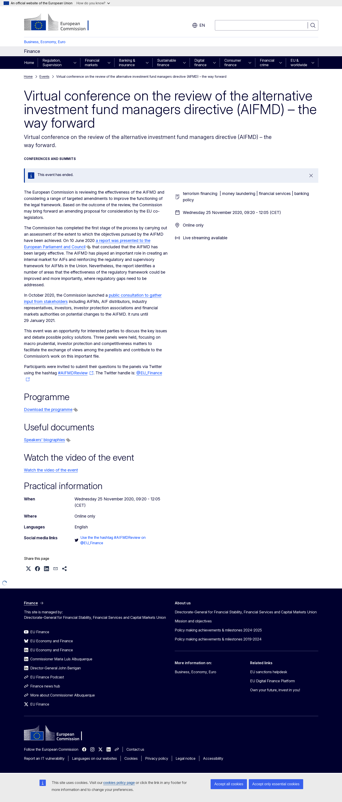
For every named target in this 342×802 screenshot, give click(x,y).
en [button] (198, 25)
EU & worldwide (299, 62)
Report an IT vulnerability (44, 758)
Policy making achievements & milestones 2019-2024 (218, 639)
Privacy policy (156, 758)
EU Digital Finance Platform (272, 681)
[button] (28, 568)
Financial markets (92, 62)
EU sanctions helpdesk (268, 672)
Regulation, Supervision (52, 62)
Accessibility (213, 758)
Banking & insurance (127, 62)
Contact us (135, 749)
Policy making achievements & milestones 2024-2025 (218, 630)
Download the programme (48, 409)
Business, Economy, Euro (44, 42)
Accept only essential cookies (276, 784)
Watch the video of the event (51, 470)
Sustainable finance (166, 62)
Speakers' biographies (44, 439)
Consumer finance (232, 62)
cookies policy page (119, 783)
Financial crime (267, 62)
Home (29, 62)
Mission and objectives (193, 621)
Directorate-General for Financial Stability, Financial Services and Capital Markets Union (246, 612)
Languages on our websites (94, 758)
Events (44, 76)
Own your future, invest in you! (275, 690)
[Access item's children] (76, 62)
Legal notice (185, 758)
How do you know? (93, 3)
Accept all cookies (228, 784)
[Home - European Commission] (60, 23)
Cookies (131, 758)
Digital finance (200, 62)
